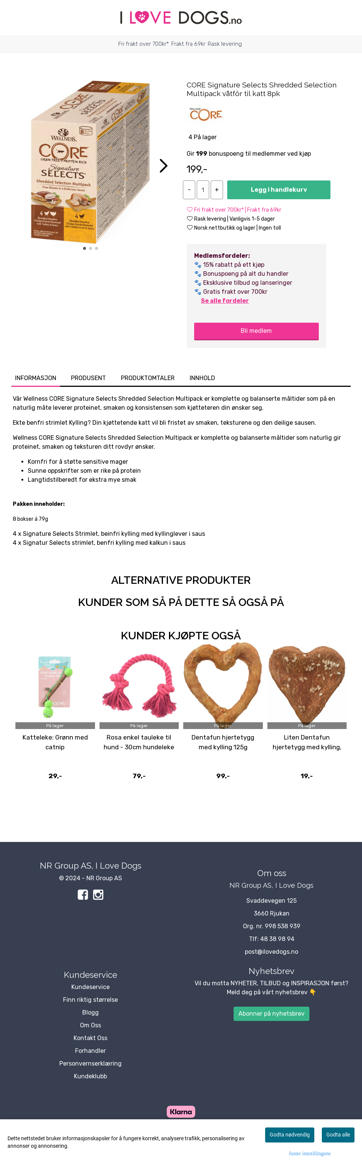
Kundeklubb (90, 1076)
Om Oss (90, 1025)
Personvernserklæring (90, 1063)
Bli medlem (256, 330)
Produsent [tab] (88, 378)
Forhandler (90, 1050)
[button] (84, 248)
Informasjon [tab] (35, 378)
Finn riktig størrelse (90, 999)
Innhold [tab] (202, 378)
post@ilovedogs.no (271, 951)
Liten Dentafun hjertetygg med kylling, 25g (307, 747)
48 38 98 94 (277, 939)
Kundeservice (90, 987)
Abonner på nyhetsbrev (271, 1013)
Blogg (90, 1012)
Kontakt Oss (90, 1038)
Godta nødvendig (290, 1135)
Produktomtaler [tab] (148, 378)
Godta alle (338, 1135)
